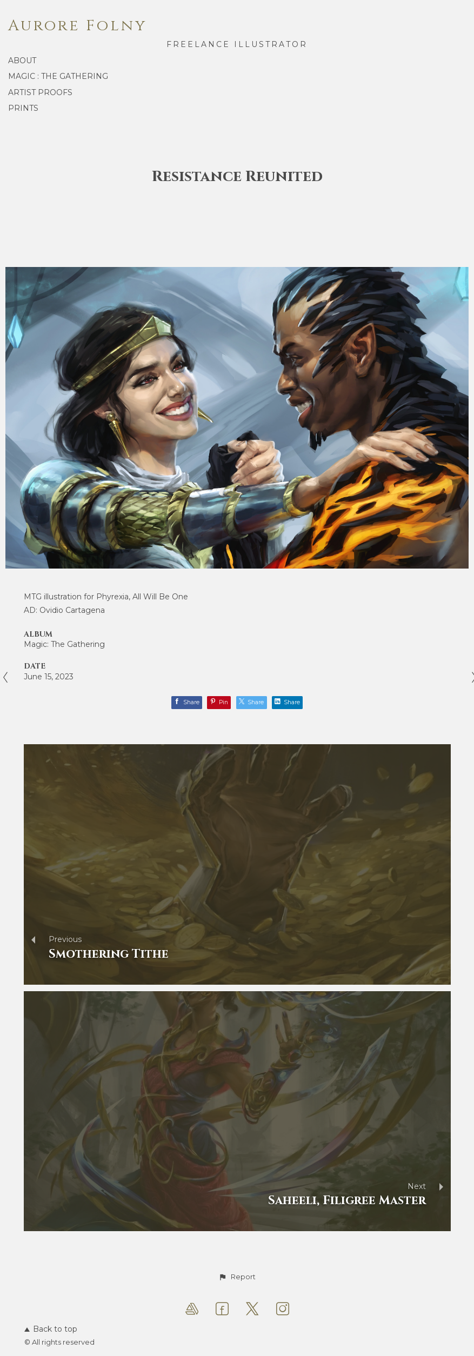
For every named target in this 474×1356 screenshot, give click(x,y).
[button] (236, 1277)
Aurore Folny (77, 26)
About (22, 60)
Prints (23, 108)
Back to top (50, 1329)
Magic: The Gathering (64, 644)
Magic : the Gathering (58, 76)
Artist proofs (40, 92)
